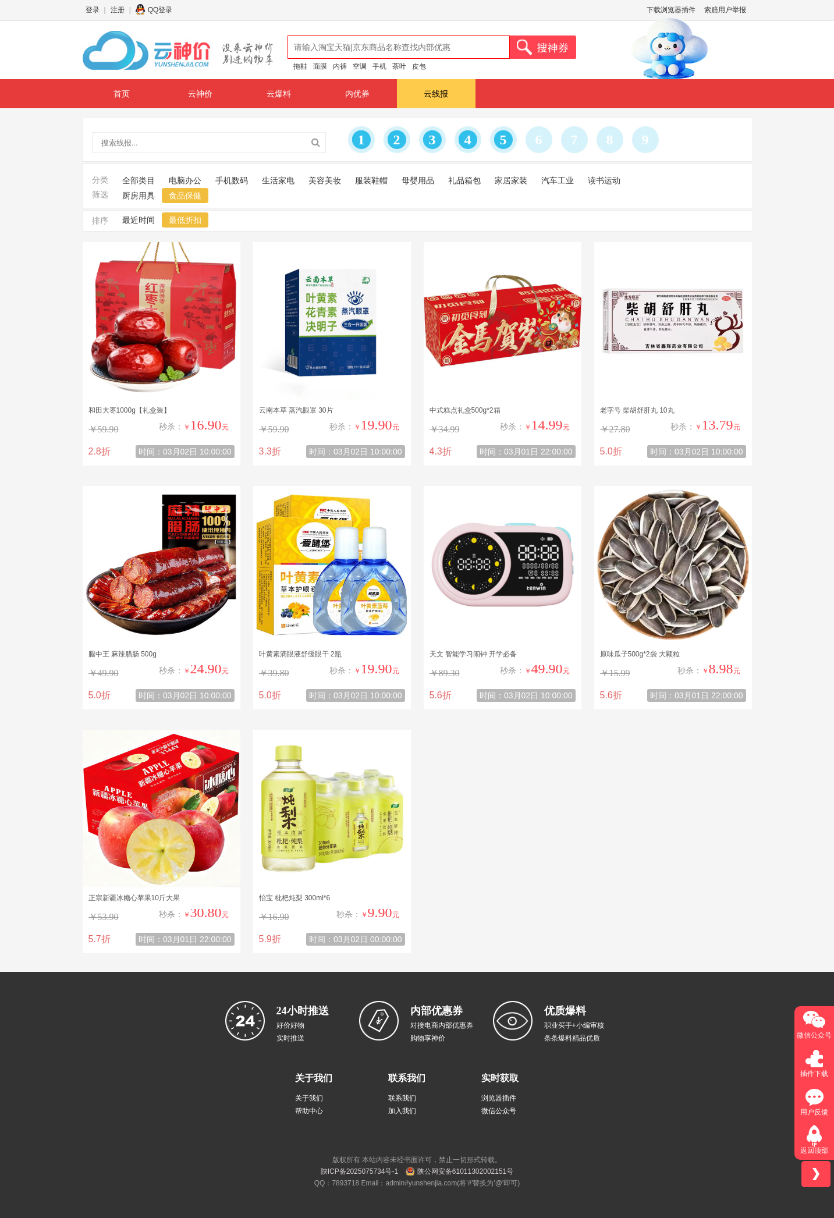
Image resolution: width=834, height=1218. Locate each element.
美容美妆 (324, 180)
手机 (379, 66)
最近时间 (138, 220)
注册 (118, 10)
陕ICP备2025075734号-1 (359, 1171)
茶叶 (399, 66)
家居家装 (511, 180)
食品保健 (185, 195)
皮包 (419, 66)
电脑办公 (185, 180)
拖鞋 (300, 66)
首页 (121, 93)
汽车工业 (557, 180)
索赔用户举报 (725, 10)
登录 (93, 10)
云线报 (436, 93)
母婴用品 (418, 180)
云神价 (200, 93)
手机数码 (231, 180)
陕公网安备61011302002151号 (465, 1171)
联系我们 (402, 1098)
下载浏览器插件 (671, 10)
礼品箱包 (464, 180)
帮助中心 (309, 1111)
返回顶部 (814, 1150)
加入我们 (402, 1111)
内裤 (340, 66)
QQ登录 (160, 10)
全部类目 (138, 180)
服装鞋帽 (371, 180)
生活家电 (278, 180)
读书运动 (604, 180)
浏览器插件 (498, 1098)
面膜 (320, 66)
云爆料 (279, 93)
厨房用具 (138, 195)
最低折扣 (185, 220)
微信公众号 (498, 1111)
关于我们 (309, 1098)
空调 (360, 66)
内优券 (357, 93)
